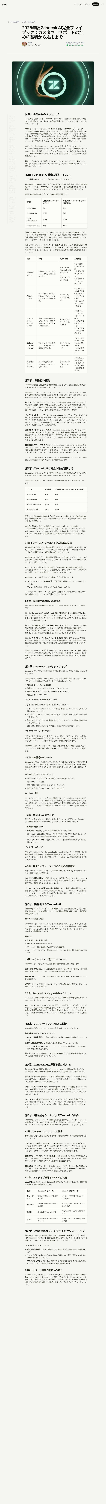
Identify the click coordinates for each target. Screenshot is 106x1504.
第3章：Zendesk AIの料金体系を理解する (12, 148)
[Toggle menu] (102, 4)
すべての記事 (13, 22)
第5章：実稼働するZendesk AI (12, 169)
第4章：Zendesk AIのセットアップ (12, 159)
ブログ (24, 22)
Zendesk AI (31, 22)
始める (95, 4)
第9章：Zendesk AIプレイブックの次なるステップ (12, 216)
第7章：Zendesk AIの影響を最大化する (12, 189)
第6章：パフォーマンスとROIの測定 (12, 178)
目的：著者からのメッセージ (12, 118)
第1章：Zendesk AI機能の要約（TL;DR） (12, 129)
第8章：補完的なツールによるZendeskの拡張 (12, 202)
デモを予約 (77, 4)
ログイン (87, 4)
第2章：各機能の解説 (12, 139)
